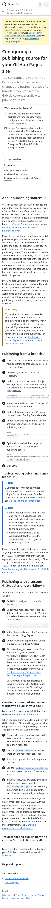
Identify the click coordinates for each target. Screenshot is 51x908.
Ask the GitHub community (15, 878)
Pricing (5, 898)
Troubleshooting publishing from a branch (25, 475)
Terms (24, 895)
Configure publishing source (19, 13)
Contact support (10, 882)
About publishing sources (24, 198)
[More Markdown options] (26, 159)
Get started (27, 10)
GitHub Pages (13, 10)
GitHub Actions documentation (25, 500)
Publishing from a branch (23, 353)
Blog (28, 898)
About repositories (14, 343)
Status (41, 895)
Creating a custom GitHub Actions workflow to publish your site (24, 704)
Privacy (33, 895)
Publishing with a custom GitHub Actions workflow (23, 583)
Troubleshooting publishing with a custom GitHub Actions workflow (24, 840)
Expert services (17, 898)
